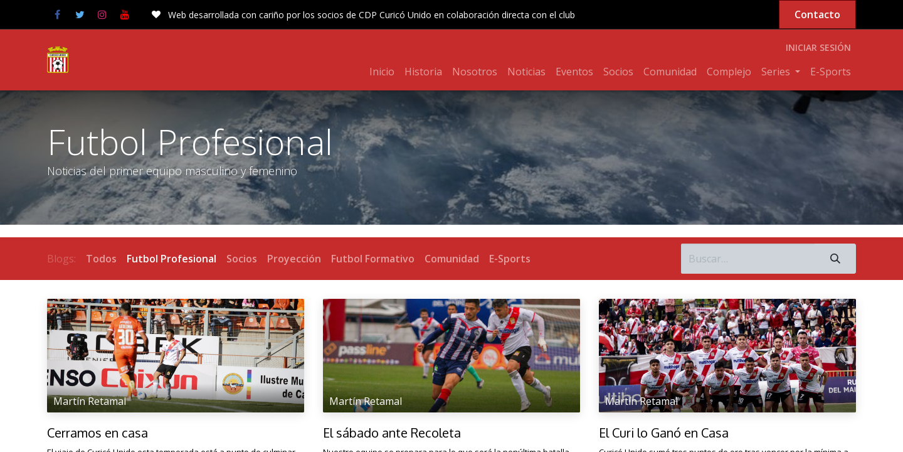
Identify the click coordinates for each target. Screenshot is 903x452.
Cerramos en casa (97, 432)
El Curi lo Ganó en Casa (664, 432)
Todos (101, 259)
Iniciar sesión (818, 47)
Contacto (817, 14)
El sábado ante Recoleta (392, 432)
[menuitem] (381, 71)
